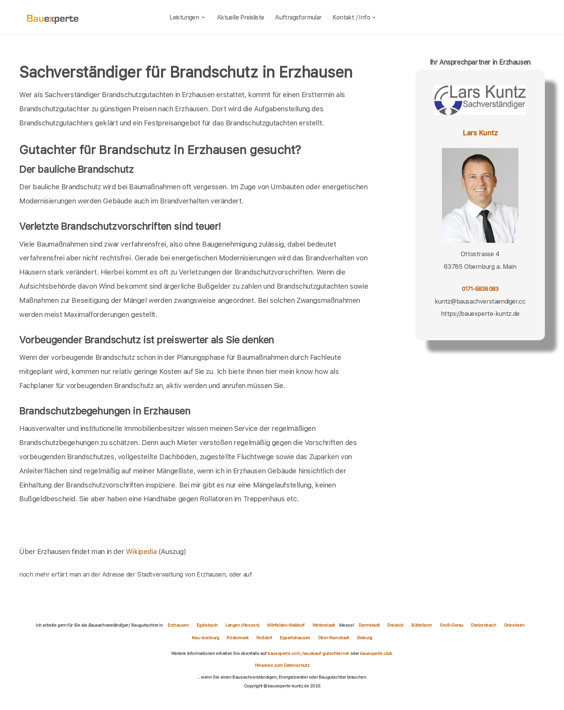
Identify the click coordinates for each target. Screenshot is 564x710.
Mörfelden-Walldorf (286, 625)
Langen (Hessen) (242, 625)
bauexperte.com (283, 653)
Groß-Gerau (451, 625)
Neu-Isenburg (205, 637)
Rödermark (237, 637)
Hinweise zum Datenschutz (282, 665)
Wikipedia (142, 551)
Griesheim (514, 625)
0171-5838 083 (480, 289)
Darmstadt (369, 625)
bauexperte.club (376, 653)
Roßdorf (264, 637)
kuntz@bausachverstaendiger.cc (480, 301)
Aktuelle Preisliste (240, 17)
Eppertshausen (295, 637)
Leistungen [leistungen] (188, 17)
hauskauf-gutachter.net (325, 653)
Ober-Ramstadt (333, 637)
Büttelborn (421, 625)
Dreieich (395, 625)
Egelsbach (207, 625)
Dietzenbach (483, 625)
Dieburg (364, 637)
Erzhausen (178, 625)
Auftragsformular (298, 17)
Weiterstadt (323, 625)
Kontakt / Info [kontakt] (355, 17)
